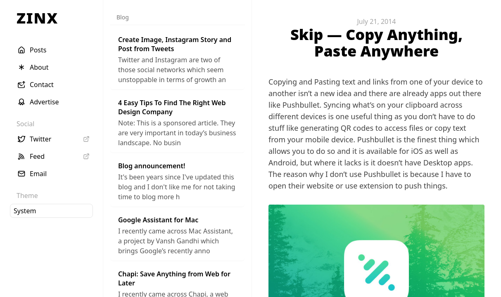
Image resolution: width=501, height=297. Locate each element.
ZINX (37, 18)
